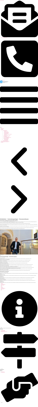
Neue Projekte (2, 128)
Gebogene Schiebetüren (6, 138)
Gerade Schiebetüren (6, 139)
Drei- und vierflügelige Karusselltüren (7, 137)
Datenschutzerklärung (3, 284)
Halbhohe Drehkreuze (6, 131)
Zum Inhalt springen (2, 0)
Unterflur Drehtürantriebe (5, 140)
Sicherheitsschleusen (6, 133)
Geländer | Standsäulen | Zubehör (7, 135)
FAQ (1, 286)
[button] (19, 105)
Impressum (2, 287)
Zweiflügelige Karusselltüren (6, 136)
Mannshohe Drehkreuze (6, 132)
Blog (1, 285)
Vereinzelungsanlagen (5, 130)
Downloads (2, 142)
